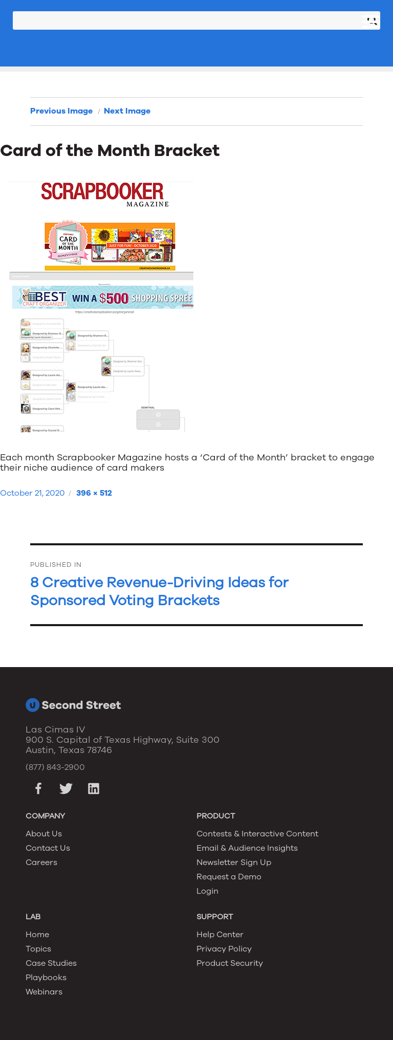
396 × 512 (94, 493)
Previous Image (61, 111)
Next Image (127, 111)
